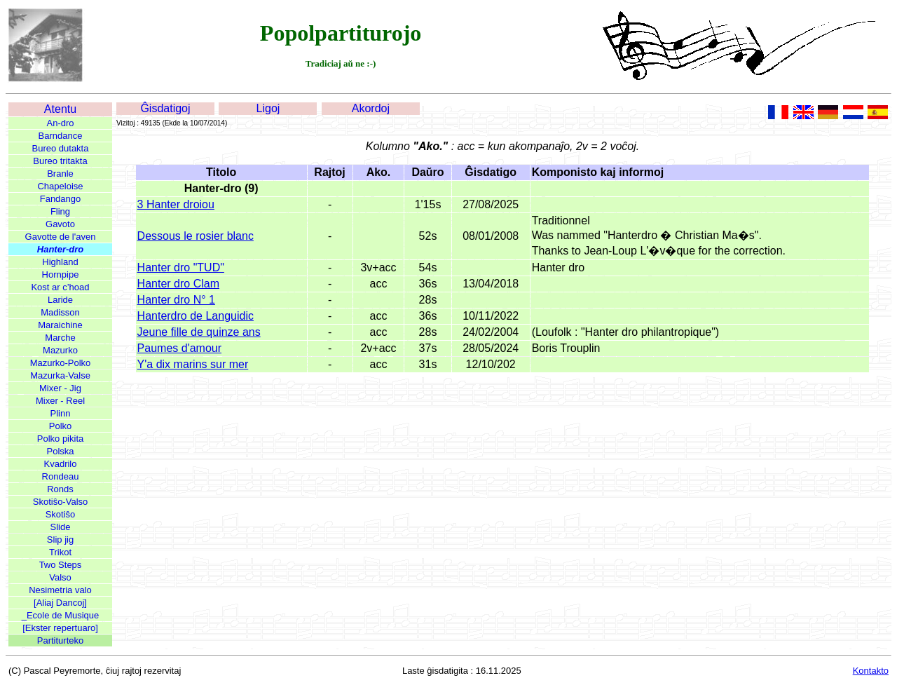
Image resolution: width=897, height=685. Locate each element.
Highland (60, 262)
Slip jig (60, 539)
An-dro (60, 123)
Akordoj (371, 108)
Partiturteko (60, 640)
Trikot (60, 552)
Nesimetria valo (60, 590)
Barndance (61, 135)
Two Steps (60, 564)
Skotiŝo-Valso (60, 501)
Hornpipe (60, 274)
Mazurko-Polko (60, 363)
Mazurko (60, 350)
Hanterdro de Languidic (195, 316)
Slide (60, 527)
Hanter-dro (60, 249)
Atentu (60, 109)
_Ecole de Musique (61, 615)
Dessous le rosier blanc (195, 236)
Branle (60, 173)
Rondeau (60, 476)
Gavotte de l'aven (60, 236)
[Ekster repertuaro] (60, 628)
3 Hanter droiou (175, 204)
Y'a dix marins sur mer (193, 364)
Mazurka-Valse (60, 375)
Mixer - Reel (60, 400)
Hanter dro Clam (178, 284)
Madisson (60, 312)
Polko (60, 426)
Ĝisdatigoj (165, 108)
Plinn (60, 413)
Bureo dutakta (60, 148)
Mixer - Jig (60, 388)
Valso (60, 577)
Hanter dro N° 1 (176, 300)
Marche (60, 337)
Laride (60, 299)
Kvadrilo (60, 464)
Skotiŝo (61, 514)
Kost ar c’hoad (60, 287)
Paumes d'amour (179, 348)
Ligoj (268, 108)
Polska (60, 451)
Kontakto (871, 670)
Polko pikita (60, 438)
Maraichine (60, 325)
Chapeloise (60, 186)
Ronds (60, 489)
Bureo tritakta (60, 161)
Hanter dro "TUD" (180, 267)
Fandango (60, 199)
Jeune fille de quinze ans (199, 332)
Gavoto (60, 224)
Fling (60, 211)
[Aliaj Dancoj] (60, 602)
